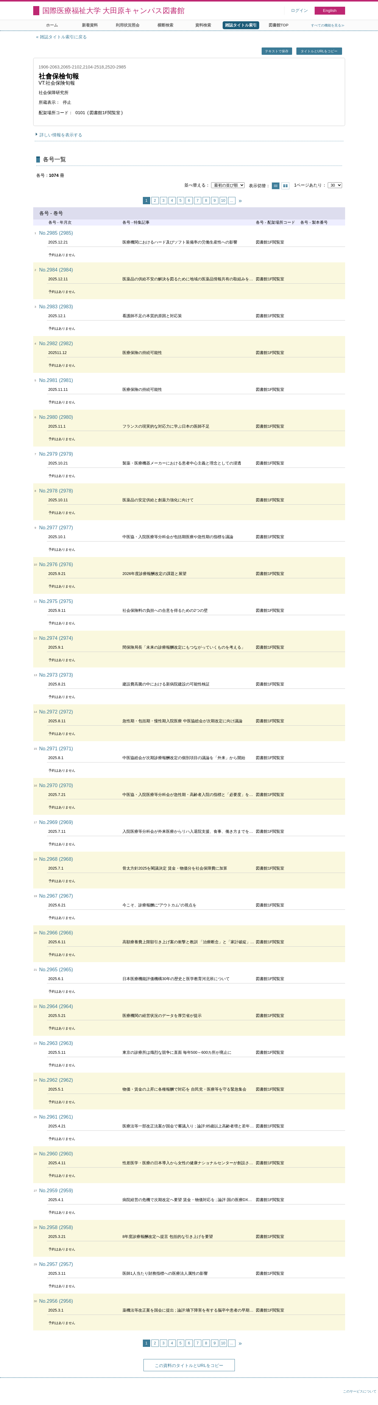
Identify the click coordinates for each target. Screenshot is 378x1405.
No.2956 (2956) (56, 1301)
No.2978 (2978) (56, 490)
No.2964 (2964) (56, 1006)
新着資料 (90, 25)
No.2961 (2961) (56, 1116)
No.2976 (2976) (56, 564)
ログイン (299, 10)
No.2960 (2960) (56, 1153)
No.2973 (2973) (56, 675)
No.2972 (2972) (56, 711)
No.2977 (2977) (56, 527)
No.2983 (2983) (56, 306)
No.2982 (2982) (56, 343)
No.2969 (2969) (56, 822)
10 (223, 200)
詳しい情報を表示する (61, 134)
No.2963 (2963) (56, 1043)
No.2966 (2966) (56, 932)
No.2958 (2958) (56, 1227)
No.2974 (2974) (56, 638)
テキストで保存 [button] (276, 51)
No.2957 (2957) (56, 1264)
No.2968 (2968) (56, 859)
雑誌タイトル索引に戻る (63, 36)
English (330, 10)
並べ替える (195, 185)
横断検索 (165, 25)
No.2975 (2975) (56, 601)
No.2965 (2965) (56, 969)
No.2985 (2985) (56, 233)
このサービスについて (359, 1391)
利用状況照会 (128, 25)
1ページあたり (308, 185)
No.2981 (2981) (56, 380)
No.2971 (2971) (56, 748)
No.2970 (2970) (56, 785)
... (231, 200)
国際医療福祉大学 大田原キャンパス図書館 (113, 10)
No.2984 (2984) (56, 269)
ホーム (52, 25)
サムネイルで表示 (285, 185)
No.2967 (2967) (56, 896)
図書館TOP (278, 25)
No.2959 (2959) (56, 1190)
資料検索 (203, 25)
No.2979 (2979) (56, 454)
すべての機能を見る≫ (327, 25)
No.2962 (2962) (56, 1080)
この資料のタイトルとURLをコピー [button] (189, 1365)
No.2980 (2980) (56, 417)
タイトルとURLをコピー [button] (319, 51)
